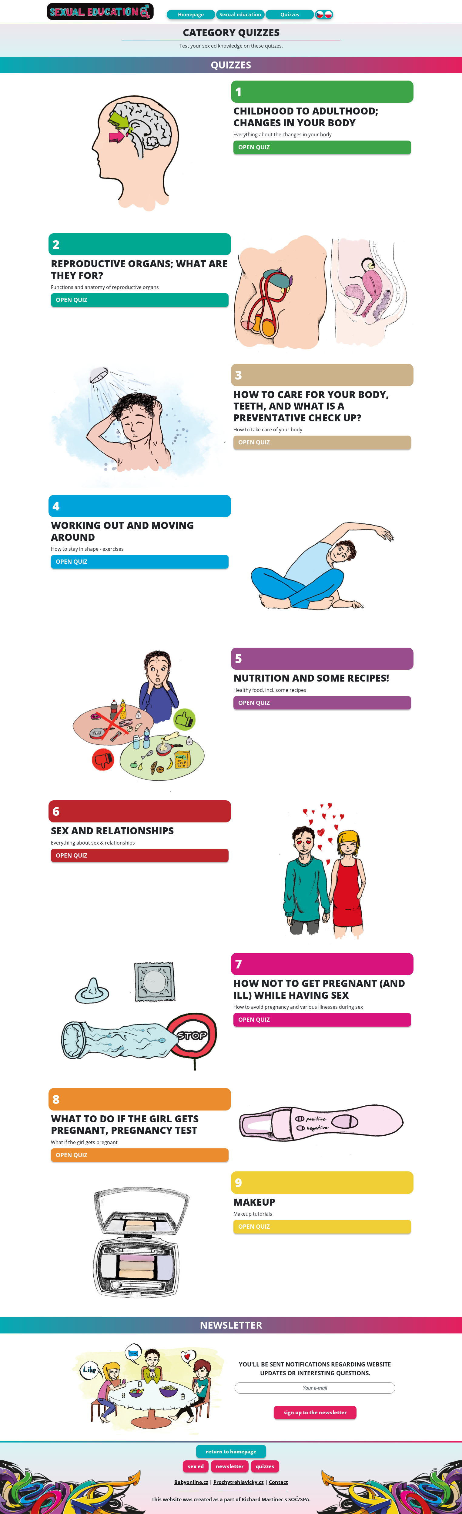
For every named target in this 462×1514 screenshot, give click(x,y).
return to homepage (231, 1451)
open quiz (254, 147)
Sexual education (240, 14)
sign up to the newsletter (315, 1412)
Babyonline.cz (191, 1482)
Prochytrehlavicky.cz (238, 1482)
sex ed (196, 1466)
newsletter (230, 1466)
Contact (278, 1482)
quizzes (265, 1466)
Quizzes (289, 14)
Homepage (191, 14)
